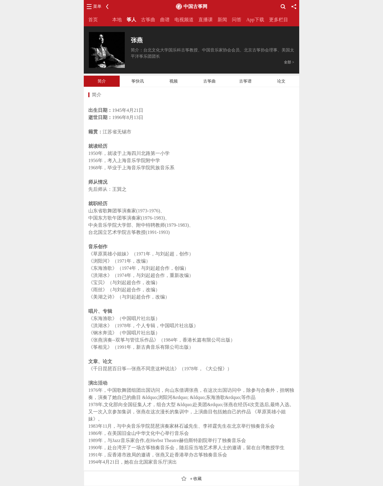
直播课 (205, 19)
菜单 (97, 6)
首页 (93, 19)
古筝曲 (148, 19)
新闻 (222, 19)
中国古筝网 (195, 6)
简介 (102, 81)
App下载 (255, 19)
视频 (173, 81)
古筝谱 (245, 81)
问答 (236, 19)
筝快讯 (137, 81)
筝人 (131, 19)
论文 (281, 81)
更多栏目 (278, 19)
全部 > (289, 62)
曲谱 (165, 19)
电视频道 (184, 19)
